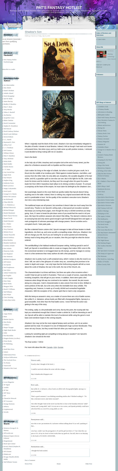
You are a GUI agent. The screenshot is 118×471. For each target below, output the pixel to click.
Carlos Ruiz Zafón (9, 300)
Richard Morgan (9, 210)
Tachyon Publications (10, 357)
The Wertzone (102, 256)
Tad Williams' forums (10, 462)
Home (59, 464)
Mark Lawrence (9, 186)
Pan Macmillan (8, 335)
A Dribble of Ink (103, 107)
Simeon (33, 360)
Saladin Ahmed (8, 93)
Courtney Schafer (9, 246)
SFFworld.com (8, 433)
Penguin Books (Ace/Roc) (12, 338)
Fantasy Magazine (103, 141)
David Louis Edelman (10, 134)
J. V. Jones (7, 169)
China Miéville (8, 202)
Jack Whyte (7, 294)
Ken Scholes (8, 248)
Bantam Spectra (9, 319)
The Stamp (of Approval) (106, 253)
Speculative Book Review (106, 197)
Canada (49, 347)
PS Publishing (8, 344)
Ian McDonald (8, 199)
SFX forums (7, 451)
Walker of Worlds (103, 262)
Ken (55, 149)
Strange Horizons (9, 404)
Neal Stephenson (9, 267)
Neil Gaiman (8, 150)
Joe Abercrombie (9, 85)
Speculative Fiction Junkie (106, 200)
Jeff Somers (7, 262)
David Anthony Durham (11, 131)
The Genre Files (103, 227)
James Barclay (8, 101)
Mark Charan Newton (10, 216)
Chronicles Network (10, 398)
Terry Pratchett (8, 229)
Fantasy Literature (103, 139)
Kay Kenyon (8, 177)
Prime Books (8, 341)
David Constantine (9, 123)
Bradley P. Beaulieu (10, 104)
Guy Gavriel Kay (9, 172)
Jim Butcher (7, 115)
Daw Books (7, 322)
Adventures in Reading (105, 112)
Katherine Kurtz (9, 183)
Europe (60, 347)
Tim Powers (7, 226)
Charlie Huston (8, 167)
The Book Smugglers (104, 222)
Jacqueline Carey (9, 118)
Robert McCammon (10, 196)
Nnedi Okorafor (9, 221)
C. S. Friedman (8, 148)
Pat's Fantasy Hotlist (59, 7)
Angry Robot (8, 314)
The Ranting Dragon (104, 243)
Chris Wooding (8, 297)
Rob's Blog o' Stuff (104, 186)
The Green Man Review (105, 230)
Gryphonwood (8, 409)
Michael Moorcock (10, 207)
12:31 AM (33, 440)
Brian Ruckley (8, 240)
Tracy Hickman (8, 158)
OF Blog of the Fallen (105, 171)
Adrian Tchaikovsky (10, 273)
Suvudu (6, 412)
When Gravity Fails (104, 264)
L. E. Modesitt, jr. (9, 205)
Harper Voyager (9, 327)
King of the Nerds (103, 165)
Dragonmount (8, 441)
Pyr (5, 346)
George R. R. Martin (10, 194)
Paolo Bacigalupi (9, 96)
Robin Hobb (7, 161)
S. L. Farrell (7, 139)
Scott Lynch (7, 191)
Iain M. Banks (8, 99)
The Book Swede (103, 224)
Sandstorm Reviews (104, 189)
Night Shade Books (10, 330)
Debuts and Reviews (104, 125)
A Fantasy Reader (103, 109)
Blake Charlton (8, 120)
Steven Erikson (8, 137)
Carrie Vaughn (8, 278)
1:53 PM (33, 413)
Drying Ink (101, 128)
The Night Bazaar (103, 240)
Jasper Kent (7, 175)
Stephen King (8, 180)
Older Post (88, 464)
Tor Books (7, 363)
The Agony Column (104, 216)
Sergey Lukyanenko (10, 188)
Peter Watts (7, 281)
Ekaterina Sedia (9, 251)
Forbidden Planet (103, 147)
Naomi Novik (8, 218)
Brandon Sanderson (10, 243)
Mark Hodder (8, 164)
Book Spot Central (9, 444)
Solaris (6, 352)
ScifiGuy (100, 194)
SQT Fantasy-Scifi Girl (105, 208)
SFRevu (6, 406)
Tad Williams (8, 292)
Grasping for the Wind (105, 160)
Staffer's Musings (103, 211)
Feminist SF (101, 144)
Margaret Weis (8, 286)
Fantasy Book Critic (104, 133)
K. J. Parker (7, 224)
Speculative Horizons (104, 205)
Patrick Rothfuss (9, 237)
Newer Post (28, 464)
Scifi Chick (101, 192)
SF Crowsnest (8, 401)
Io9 (5, 395)
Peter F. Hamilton (9, 156)
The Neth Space (103, 237)
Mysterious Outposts (104, 168)
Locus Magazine (9, 382)
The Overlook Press (10, 360)
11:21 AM (33, 378)
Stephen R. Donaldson (11, 126)
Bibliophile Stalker (104, 115)
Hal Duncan (7, 129)
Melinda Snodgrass (10, 259)
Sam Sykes (7, 270)
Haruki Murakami (9, 213)
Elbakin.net (7, 454)
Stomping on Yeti (103, 213)
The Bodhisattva (103, 219)
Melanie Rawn (8, 232)
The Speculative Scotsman (106, 251)
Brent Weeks (8, 284)
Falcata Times (102, 131)
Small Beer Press (9, 349)
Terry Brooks (8, 109)
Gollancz (6, 325)
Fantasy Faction (103, 136)
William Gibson (9, 153)
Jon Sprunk (7, 265)
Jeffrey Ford (7, 145)
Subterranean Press (10, 355)
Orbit (5, 333)
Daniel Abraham (9, 90)
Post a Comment (30, 460)
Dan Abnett (7, 88)
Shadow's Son (33, 31)
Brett (33, 385)
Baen (5, 316)
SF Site (6, 390)
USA (55, 347)
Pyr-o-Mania (102, 178)
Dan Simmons (8, 256)
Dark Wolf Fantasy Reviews (106, 117)
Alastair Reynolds (9, 235)
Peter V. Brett (8, 107)
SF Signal (7, 385)
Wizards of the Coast (10, 368)
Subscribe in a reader (8, 69)
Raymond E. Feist (9, 142)
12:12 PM (33, 455)
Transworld (7, 365)
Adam (48, 149)
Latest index (102, 39)
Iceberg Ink (101, 162)
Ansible (6, 387)
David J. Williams (9, 289)
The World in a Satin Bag (106, 259)
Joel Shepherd (8, 254)
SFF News (7, 393)
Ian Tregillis (7, 275)
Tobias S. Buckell (9, 112)
